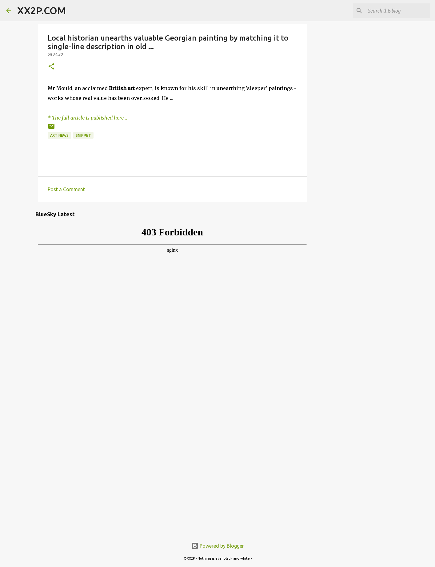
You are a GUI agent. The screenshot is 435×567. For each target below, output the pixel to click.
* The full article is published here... (87, 118)
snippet (83, 135)
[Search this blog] (397, 10)
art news (59, 135)
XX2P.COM (41, 10)
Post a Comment (66, 189)
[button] (51, 67)
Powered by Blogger (217, 546)
